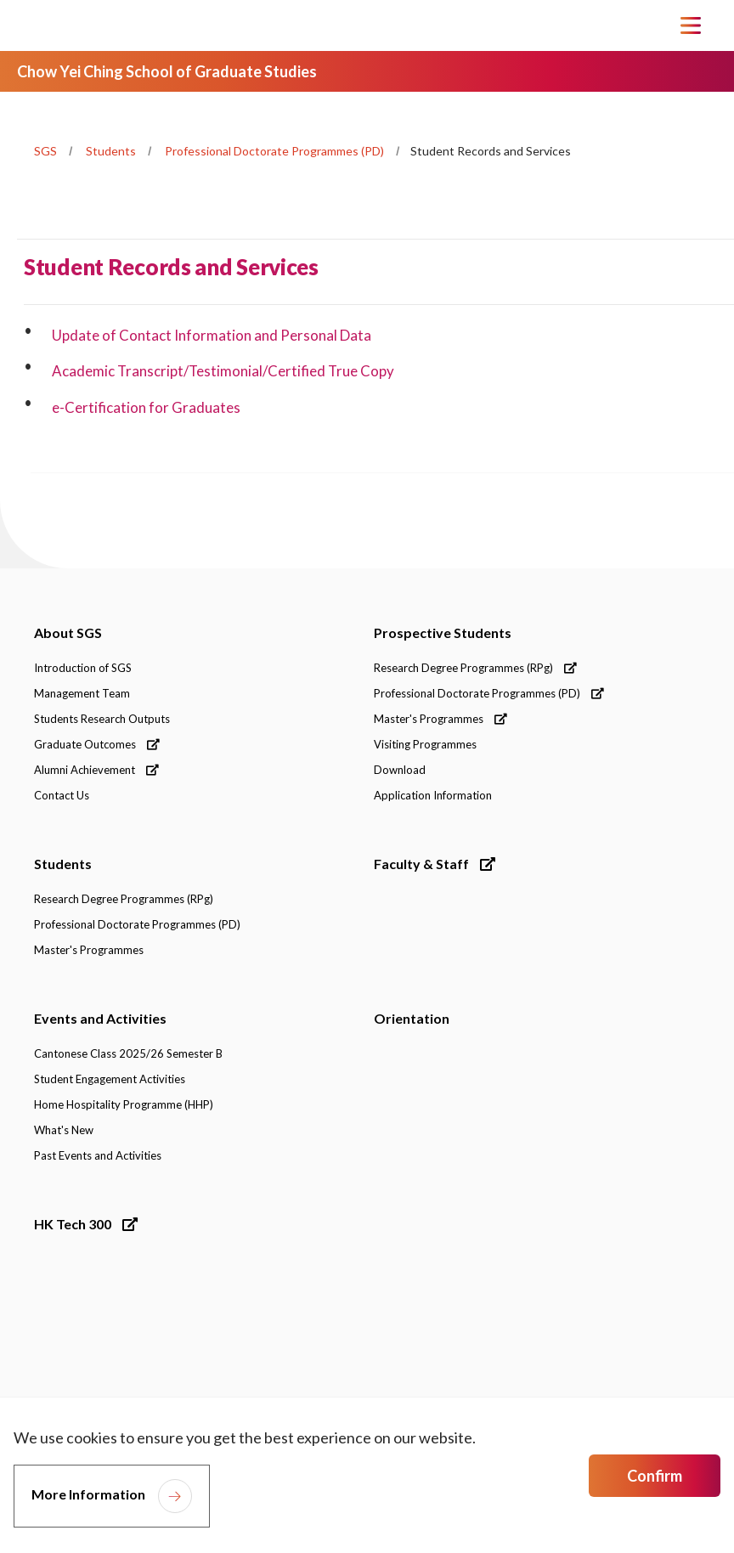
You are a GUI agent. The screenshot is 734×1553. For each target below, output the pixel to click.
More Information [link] (88, 1494)
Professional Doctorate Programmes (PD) (274, 151)
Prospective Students (442, 632)
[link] (114, 1345)
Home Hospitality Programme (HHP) (123, 1104)
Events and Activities (100, 1018)
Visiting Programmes (425, 744)
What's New (63, 1130)
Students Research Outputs (102, 719)
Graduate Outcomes (97, 744)
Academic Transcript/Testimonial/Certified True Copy (224, 371)
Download (400, 769)
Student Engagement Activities (109, 1079)
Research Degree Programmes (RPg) (475, 668)
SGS (45, 151)
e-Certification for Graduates (146, 407)
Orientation (411, 1018)
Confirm (654, 1475)
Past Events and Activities (97, 1155)
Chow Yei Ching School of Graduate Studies (167, 71)
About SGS (68, 632)
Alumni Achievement (96, 769)
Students (111, 151)
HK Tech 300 (86, 1224)
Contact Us (61, 795)
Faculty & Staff (434, 864)
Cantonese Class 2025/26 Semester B (128, 1053)
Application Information (433, 795)
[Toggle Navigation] (690, 25)
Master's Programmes (440, 719)
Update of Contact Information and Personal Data (211, 335)
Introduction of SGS (83, 668)
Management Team (82, 693)
